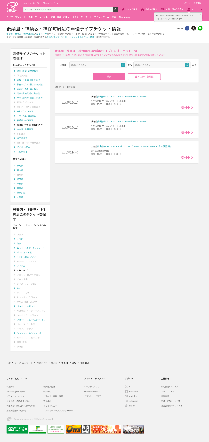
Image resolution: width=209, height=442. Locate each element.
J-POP (20, 238)
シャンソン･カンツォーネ (29, 333)
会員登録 (197, 3)
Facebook (133, 391)
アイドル (21, 265)
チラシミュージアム (93, 396)
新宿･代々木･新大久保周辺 (30, 84)
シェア (187, 28)
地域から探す (131, 9)
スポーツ (32, 17)
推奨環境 (47, 400)
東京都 (20, 188)
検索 (109, 76)
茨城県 (20, 165)
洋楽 (19, 243)
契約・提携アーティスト (171, 400)
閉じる (200, 14)
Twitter (193, 28)
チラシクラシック (92, 391)
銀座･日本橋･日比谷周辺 (28, 80)
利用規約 (10, 386)
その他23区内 (23, 147)
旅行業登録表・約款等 (16, 410)
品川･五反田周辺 (25, 111)
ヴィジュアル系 (24, 252)
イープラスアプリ (92, 386)
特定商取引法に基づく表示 (18, 400)
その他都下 (22, 151)
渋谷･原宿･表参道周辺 (27, 71)
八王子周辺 (22, 138)
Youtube (133, 396)
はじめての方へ (50, 405)
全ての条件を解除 (144, 76)
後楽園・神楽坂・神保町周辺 (20, 34)
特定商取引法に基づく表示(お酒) (21, 405)
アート (88, 17)
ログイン (187, 3)
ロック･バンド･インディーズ (31, 247)
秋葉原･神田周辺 (25, 120)
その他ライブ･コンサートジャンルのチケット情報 (70, 37)
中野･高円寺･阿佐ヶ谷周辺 (30, 97)
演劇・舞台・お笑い (60, 17)
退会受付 (47, 391)
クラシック (77, 17)
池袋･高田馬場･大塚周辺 (28, 93)
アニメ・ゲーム (101, 17)
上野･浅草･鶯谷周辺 (26, 115)
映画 (114, 17)
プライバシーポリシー (16, 396)
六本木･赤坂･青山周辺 (27, 89)
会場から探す (151, 9)
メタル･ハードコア (26, 306)
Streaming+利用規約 (16, 391)
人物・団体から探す (175, 9)
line (200, 28)
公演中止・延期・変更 (53, 396)
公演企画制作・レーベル (171, 405)
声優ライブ (41, 34)
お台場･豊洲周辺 (25, 129)
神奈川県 (21, 192)
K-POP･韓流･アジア (26, 256)
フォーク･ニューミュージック (31, 319)
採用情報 (165, 396)
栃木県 (20, 170)
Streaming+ (125, 17)
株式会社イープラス (169, 386)
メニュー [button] (196, 9)
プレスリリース (167, 391)
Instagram (133, 400)
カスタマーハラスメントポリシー (58, 410)
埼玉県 (20, 179)
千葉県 (20, 183)
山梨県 (20, 197)
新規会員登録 (49, 386)
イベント (43, 17)
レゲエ (20, 288)
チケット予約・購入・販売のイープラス (40, 3)
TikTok (132, 405)
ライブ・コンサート (16, 17)
